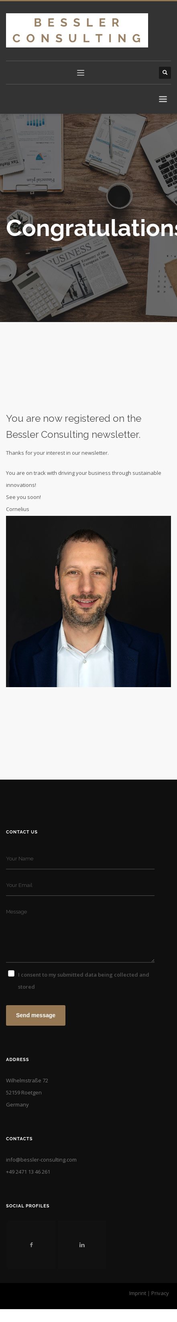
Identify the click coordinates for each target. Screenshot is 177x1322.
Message (16, 912)
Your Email (19, 885)
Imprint (137, 1293)
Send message (35, 1015)
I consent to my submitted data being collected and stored (83, 980)
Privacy (160, 1293)
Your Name (19, 859)
